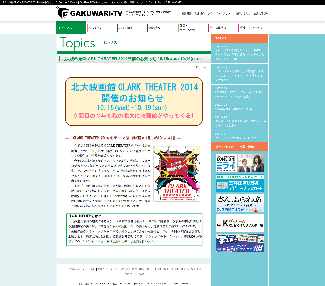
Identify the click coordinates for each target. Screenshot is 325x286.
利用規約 (200, 13)
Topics (203, 67)
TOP (195, 67)
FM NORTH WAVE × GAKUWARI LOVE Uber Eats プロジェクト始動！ (239, 92)
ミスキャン (95, 27)
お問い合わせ (243, 13)
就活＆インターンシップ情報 (113, 269)
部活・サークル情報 (188, 27)
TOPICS (221, 38)
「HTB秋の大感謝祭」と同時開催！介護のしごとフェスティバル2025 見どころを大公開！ (239, 73)
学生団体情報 (218, 27)
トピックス (65, 27)
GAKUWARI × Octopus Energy (239, 106)
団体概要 (187, 13)
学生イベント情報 (251, 27)
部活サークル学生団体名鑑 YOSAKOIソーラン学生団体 (239, 121)
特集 (134, 269)
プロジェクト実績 (134, 274)
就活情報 (154, 27)
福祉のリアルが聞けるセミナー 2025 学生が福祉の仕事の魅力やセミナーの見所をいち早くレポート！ (239, 53)
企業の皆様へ (261, 13)
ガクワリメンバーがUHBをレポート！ (239, 135)
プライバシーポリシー (220, 13)
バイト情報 (126, 27)
